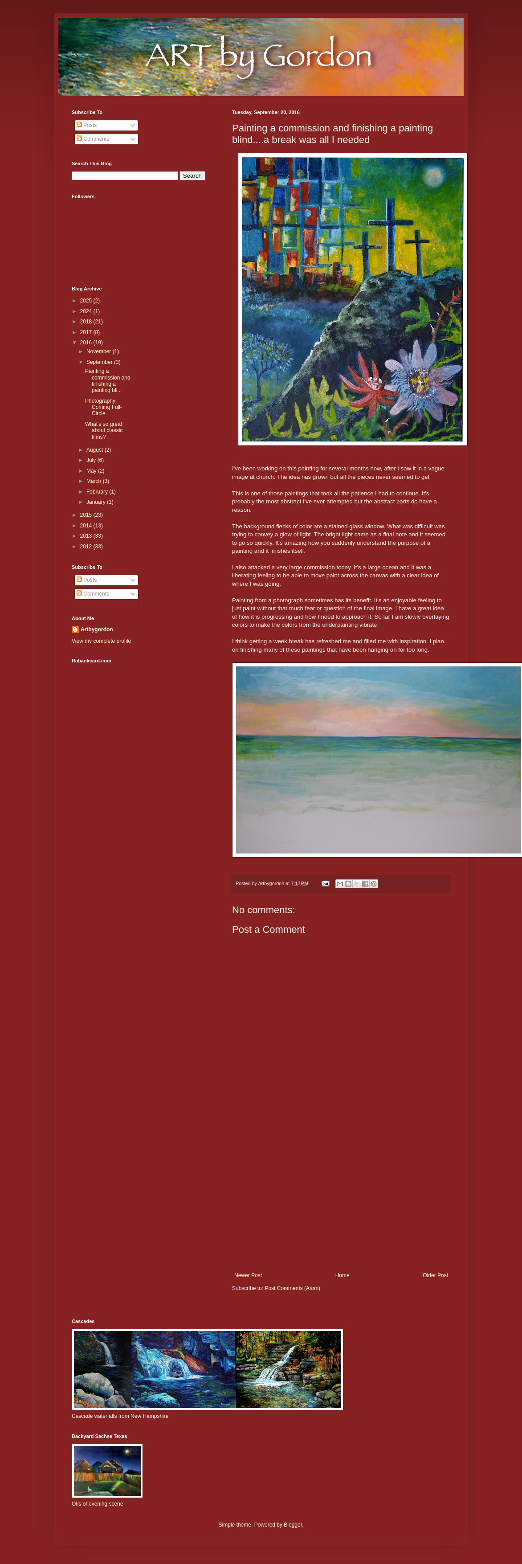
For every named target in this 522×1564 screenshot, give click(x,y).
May (92, 471)
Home (342, 1275)
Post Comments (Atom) (292, 1288)
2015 (87, 515)
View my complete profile (101, 641)
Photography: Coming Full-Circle (103, 407)
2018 (87, 322)
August (95, 450)
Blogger (293, 1525)
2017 (87, 332)
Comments (93, 139)
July (92, 460)
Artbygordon (97, 629)
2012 (87, 546)
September (100, 362)
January (96, 502)
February (97, 492)
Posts (87, 125)
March (94, 481)
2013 (87, 536)
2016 (87, 342)
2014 (87, 526)
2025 (87, 301)
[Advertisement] (341, 1198)
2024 (87, 311)
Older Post (435, 1275)
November (99, 351)
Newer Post (248, 1275)
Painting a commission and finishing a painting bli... (107, 380)
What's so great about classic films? (103, 430)
